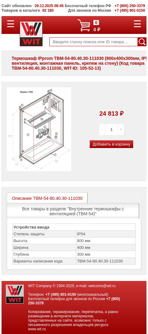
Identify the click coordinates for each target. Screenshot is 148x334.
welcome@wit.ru (101, 286)
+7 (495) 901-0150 (60, 294)
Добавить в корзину (111, 144)
